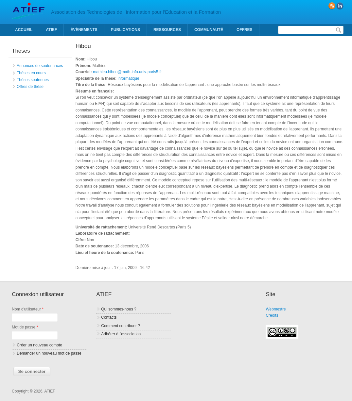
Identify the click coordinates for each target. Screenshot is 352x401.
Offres (245, 29)
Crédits (272, 315)
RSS (331, 5)
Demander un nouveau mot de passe (49, 353)
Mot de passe (25, 327)
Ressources (167, 29)
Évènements (83, 29)
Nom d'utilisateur (28, 309)
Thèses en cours (31, 73)
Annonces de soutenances (40, 65)
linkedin (339, 5)
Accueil (23, 29)
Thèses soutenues (33, 79)
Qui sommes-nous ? (118, 309)
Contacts (108, 317)
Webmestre (276, 309)
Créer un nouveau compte (39, 345)
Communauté (208, 29)
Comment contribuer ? (120, 326)
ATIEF (51, 29)
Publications (125, 29)
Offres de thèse (30, 86)
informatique (128, 78)
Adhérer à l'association (121, 334)
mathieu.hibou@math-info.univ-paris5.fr (127, 72)
